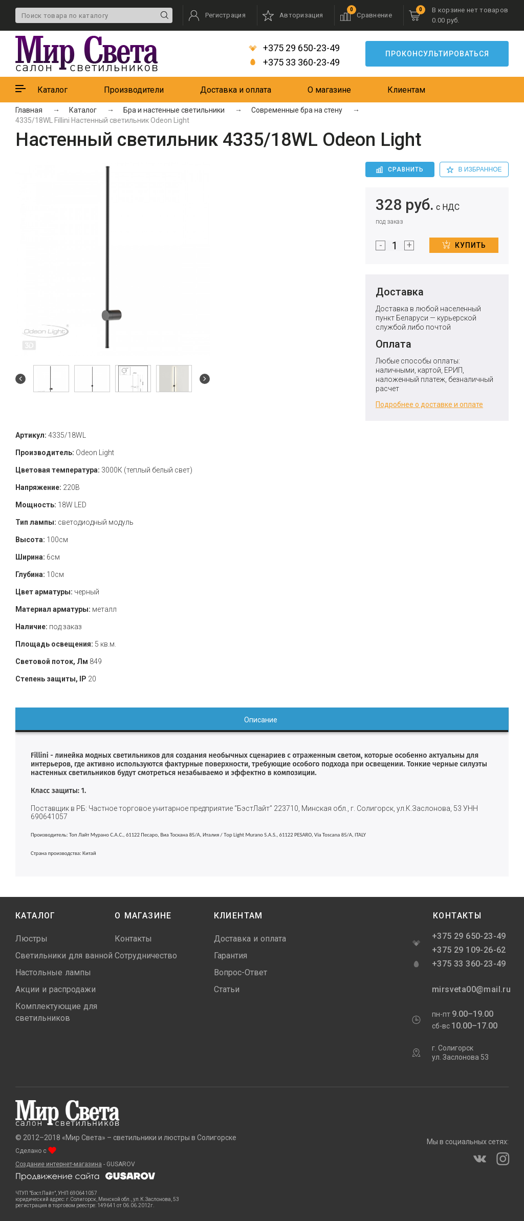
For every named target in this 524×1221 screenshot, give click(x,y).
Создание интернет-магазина (58, 1164)
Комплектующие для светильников (56, 1012)
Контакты (133, 939)
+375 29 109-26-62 (469, 950)
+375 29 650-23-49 (294, 48)
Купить (464, 244)
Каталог (52, 90)
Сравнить (400, 169)
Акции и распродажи (55, 989)
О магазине (329, 90)
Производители (134, 90)
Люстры (31, 939)
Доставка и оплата (235, 90)
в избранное (474, 169)
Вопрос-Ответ (240, 972)
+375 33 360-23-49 (294, 62)
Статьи (226, 989)
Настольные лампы (53, 972)
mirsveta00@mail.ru (470, 989)
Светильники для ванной (64, 955)
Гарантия (230, 955)
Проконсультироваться (437, 54)
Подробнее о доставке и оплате (429, 404)
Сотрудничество (146, 955)
